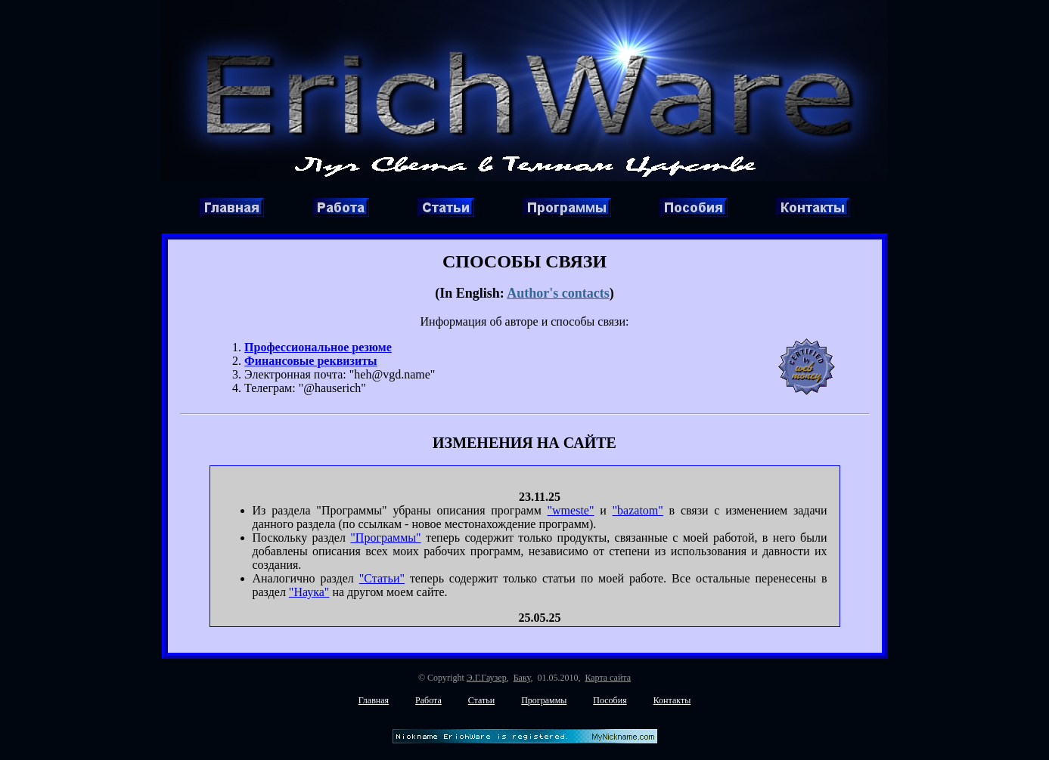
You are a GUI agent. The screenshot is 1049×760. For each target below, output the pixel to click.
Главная (373, 700)
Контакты (672, 700)
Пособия (609, 700)
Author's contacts (558, 293)
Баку (522, 677)
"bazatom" (638, 510)
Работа (428, 700)
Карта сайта (608, 677)
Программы (543, 700)
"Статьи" (382, 578)
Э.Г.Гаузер (487, 677)
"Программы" (385, 537)
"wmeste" (571, 510)
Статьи (481, 700)
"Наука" (309, 591)
